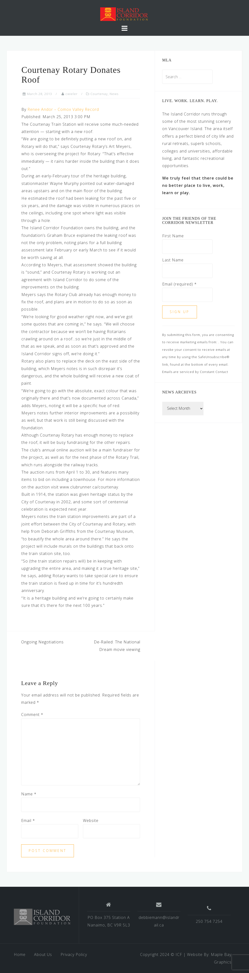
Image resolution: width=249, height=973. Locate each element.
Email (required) (179, 284)
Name (28, 794)
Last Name (173, 260)
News (114, 94)
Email (28, 820)
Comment (32, 714)
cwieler (71, 94)
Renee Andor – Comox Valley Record (63, 109)
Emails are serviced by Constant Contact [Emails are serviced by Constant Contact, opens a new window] (195, 372)
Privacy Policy (74, 954)
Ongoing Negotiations (42, 642)
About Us (43, 954)
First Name (173, 235)
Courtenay (99, 94)
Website (90, 820)
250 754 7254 (209, 921)
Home (20, 954)
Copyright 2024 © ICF (161, 954)
